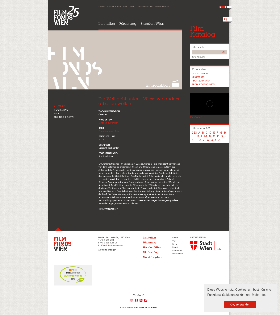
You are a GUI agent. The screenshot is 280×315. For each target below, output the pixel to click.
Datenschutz (177, 254)
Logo (125, 7)
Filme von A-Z (201, 128)
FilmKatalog (202, 31)
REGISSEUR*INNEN (201, 81)
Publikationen (114, 7)
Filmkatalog (150, 252)
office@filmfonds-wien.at (112, 245)
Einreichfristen (145, 7)
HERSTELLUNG (61, 110)
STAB (56, 113)
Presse (101, 7)
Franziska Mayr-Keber (109, 131)
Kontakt (175, 247)
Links (132, 7)
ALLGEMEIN (59, 106)
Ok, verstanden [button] (240, 304)
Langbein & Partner (108, 123)
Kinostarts (198, 77)
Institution (106, 23)
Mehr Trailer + (196, 117)
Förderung (127, 23)
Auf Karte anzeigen (107, 250)
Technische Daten (63, 117)
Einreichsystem (162, 7)
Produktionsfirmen (203, 84)
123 (194, 132)
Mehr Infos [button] (259, 294)
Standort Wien (152, 23)
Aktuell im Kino (200, 73)
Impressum (177, 251)
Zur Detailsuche (198, 57)
